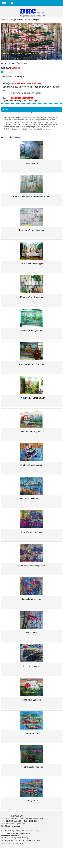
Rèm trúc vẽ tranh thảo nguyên (31, 398)
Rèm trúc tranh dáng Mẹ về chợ (31, 566)
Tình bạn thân (31, 800)
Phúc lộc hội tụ (31, 633)
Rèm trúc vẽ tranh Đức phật (31, 364)
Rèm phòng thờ (31, 163)
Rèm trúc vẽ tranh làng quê (31, 297)
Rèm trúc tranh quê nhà (31, 532)
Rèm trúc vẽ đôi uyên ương (31, 331)
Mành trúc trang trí (32, 20)
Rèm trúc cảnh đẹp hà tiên (31, 498)
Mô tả (5, 110)
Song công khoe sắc (31, 666)
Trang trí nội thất (16, 20)
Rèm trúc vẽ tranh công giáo (31, 264)
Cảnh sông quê (31, 733)
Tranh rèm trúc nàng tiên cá (31, 431)
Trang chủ (5, 20)
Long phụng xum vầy (31, 599)
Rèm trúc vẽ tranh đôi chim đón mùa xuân (31, 197)
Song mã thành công (31, 700)
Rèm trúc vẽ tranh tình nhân (31, 230)
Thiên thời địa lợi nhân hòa (31, 767)
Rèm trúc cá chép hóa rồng (31, 465)
